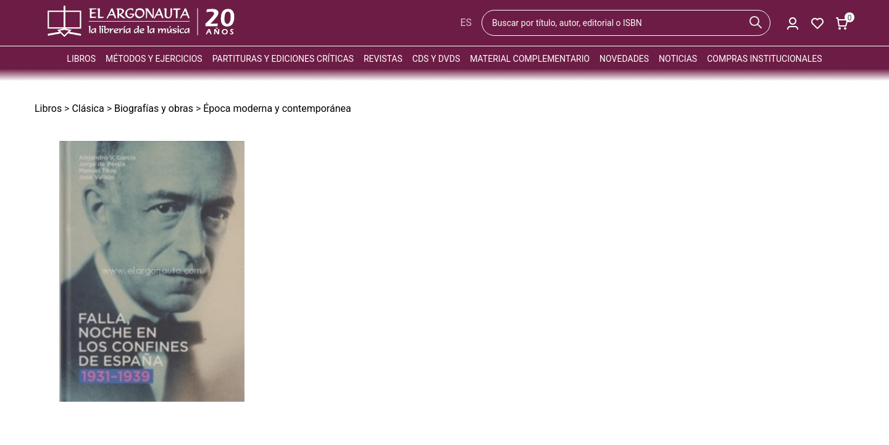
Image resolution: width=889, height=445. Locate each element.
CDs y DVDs (436, 59)
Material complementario (530, 59)
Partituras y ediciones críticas (283, 59)
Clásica (88, 108)
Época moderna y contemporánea (277, 108)
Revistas (383, 59)
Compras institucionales (764, 59)
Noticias (678, 59)
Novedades (624, 59)
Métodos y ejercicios (154, 59)
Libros (81, 59)
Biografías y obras (153, 108)
